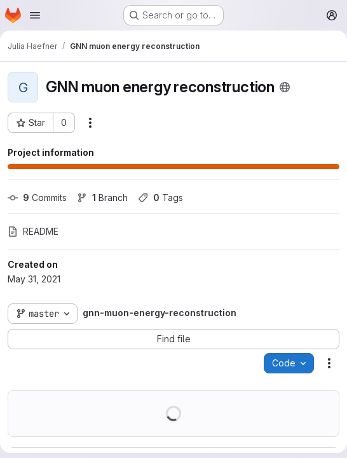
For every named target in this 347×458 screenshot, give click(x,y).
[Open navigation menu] (35, 15)
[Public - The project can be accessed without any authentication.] (285, 87)
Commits (37, 197)
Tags (160, 197)
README (33, 231)
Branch (102, 197)
